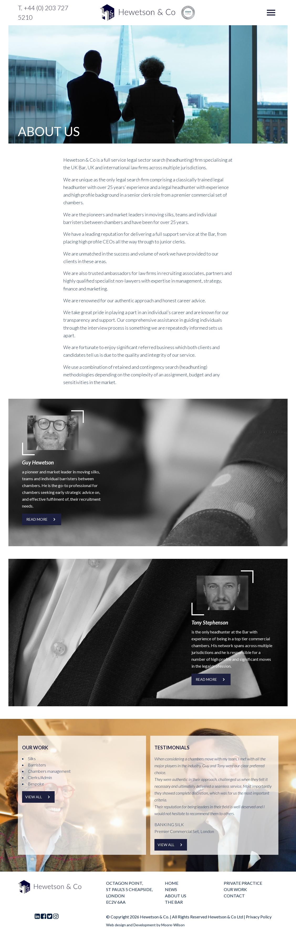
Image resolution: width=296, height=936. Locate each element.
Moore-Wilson (173, 925)
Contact (234, 895)
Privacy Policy (259, 916)
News (171, 889)
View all (38, 797)
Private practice (243, 883)
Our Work (235, 889)
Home (171, 883)
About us (175, 895)
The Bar (174, 901)
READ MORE (41, 519)
